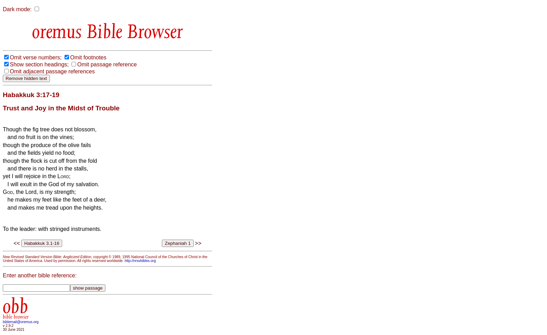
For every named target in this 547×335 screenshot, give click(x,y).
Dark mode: (17, 9)
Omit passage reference (107, 64)
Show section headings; (39, 64)
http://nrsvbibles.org (140, 261)
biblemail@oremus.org (21, 322)
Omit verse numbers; (35, 57)
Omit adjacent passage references (52, 71)
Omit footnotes (88, 57)
